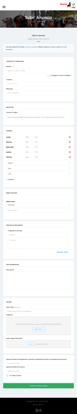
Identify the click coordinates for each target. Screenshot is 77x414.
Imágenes (9, 315)
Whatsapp (9, 89)
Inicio (32, 21)
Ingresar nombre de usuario (15, 367)
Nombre (9, 66)
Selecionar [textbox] (11, 205)
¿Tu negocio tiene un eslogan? (59, 75)
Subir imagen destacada (14, 338)
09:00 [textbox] (9, 168)
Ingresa (27, 47)
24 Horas (11, 179)
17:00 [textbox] (9, 174)
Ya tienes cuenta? (15, 375)
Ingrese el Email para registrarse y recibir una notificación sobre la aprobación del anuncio (36, 359)
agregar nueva (62, 252)
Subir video (13, 307)
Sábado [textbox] (10, 163)
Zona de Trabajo (12, 112)
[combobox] (38, 163)
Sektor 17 (41, 404)
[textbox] (39, 117)
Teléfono (9, 80)
